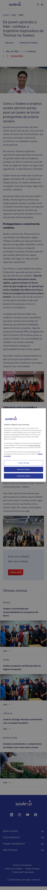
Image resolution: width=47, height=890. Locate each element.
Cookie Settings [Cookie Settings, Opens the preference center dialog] (23, 463)
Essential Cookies (23, 469)
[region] (23, 445)
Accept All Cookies (23, 476)
